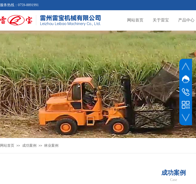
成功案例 (29, 145)
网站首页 (7, 145)
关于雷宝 (161, 20)
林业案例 (51, 145)
